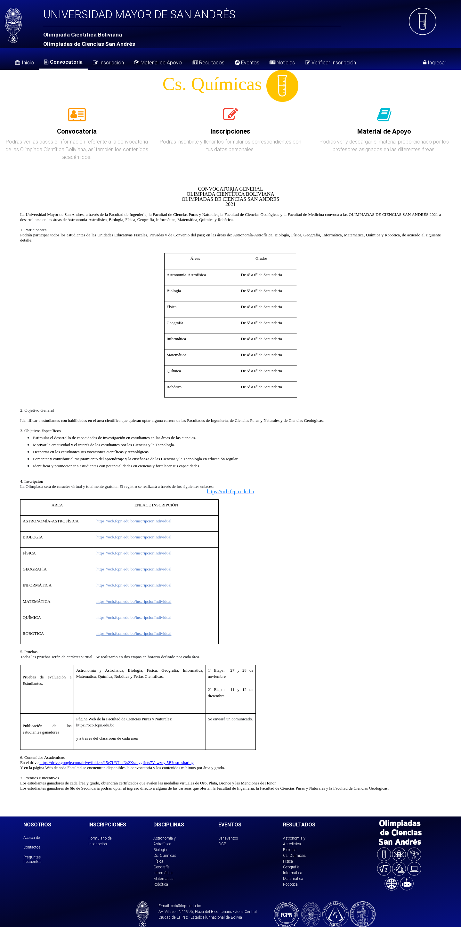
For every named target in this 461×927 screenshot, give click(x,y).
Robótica (160, 884)
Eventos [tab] (247, 62)
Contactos (31, 847)
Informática (163, 872)
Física (158, 861)
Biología (160, 849)
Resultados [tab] (208, 62)
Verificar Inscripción (330, 62)
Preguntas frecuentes (32, 859)
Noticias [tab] (282, 62)
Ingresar (434, 62)
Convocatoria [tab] (63, 62)
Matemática (163, 878)
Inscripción (108, 62)
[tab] (77, 118)
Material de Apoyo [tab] (158, 62)
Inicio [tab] (24, 62)
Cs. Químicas (164, 855)
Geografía (161, 867)
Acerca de (31, 837)
